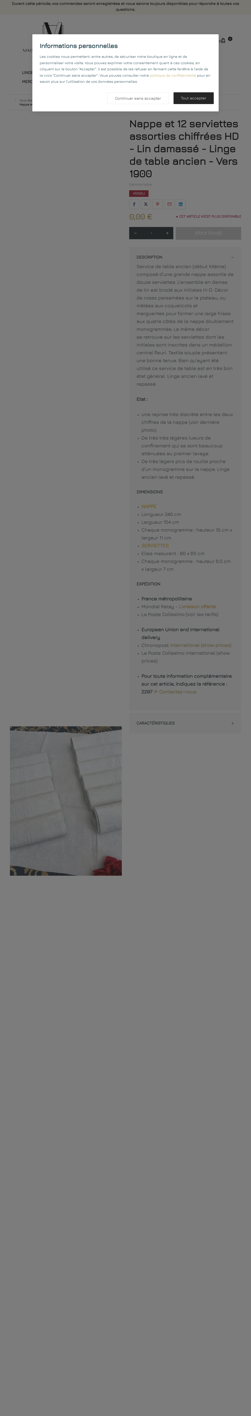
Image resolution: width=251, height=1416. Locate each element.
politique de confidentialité (173, 75)
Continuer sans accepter (138, 98)
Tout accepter (193, 98)
